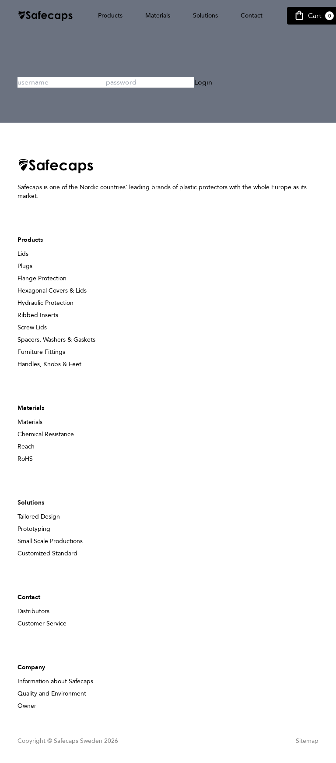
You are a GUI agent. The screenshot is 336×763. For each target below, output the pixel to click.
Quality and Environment (52, 693)
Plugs (25, 266)
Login (203, 82)
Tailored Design (39, 516)
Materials (157, 15)
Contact (251, 15)
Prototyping (34, 529)
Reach (26, 446)
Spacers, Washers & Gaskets (56, 340)
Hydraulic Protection (46, 303)
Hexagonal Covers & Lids (52, 290)
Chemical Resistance (46, 434)
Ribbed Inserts (38, 315)
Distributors (33, 611)
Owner (27, 706)
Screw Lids (32, 327)
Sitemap (307, 741)
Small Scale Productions (50, 541)
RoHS (25, 459)
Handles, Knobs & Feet (49, 364)
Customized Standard (47, 553)
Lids (23, 254)
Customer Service (42, 623)
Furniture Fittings (41, 352)
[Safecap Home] (46, 16)
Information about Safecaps (55, 681)
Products (110, 15)
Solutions (205, 15)
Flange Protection (42, 278)
